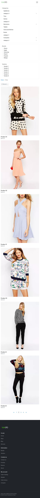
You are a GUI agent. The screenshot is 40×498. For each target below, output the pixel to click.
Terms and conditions (5, 493)
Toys (5, 16)
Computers (6, 37)
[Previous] (14, 412)
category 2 (6, 40)
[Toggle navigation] (37, 2)
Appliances (6, 11)
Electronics (6, 24)
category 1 (6, 35)
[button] (5, 84)
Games (5, 19)
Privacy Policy (14, 493)
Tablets (5, 27)
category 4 (6, 13)
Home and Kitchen (8, 29)
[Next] (26, 412)
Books (5, 32)
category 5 (6, 21)
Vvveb (14, 495)
